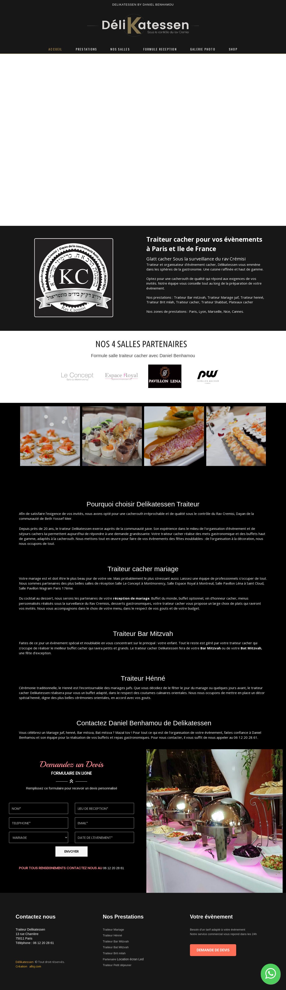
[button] (270, 974)
